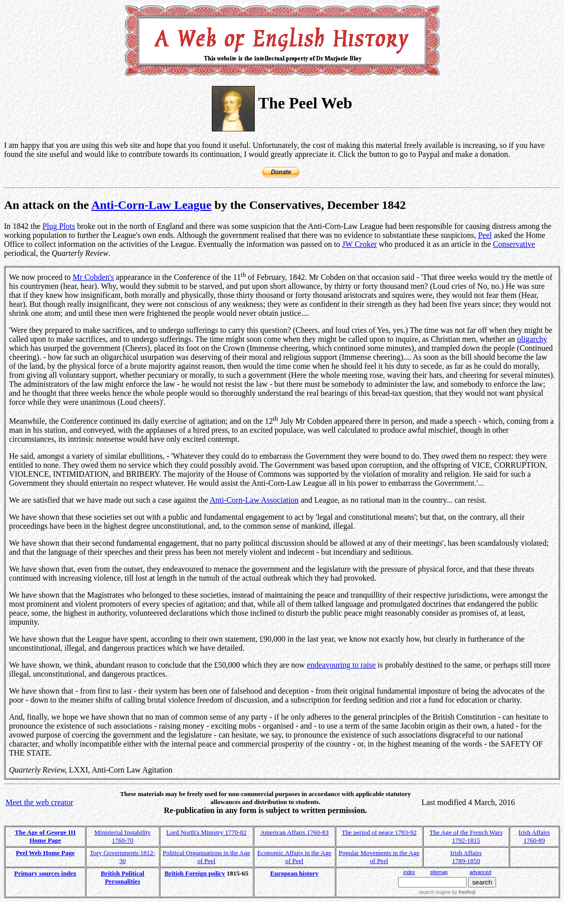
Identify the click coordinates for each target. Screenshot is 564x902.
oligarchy (532, 339)
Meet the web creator (39, 802)
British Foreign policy (194, 873)
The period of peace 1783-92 (379, 832)
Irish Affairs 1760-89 (534, 836)
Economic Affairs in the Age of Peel (294, 857)
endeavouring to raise (341, 665)
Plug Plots (58, 226)
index (409, 872)
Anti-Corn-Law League (151, 204)
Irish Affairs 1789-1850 (466, 857)
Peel (485, 235)
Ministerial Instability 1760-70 (122, 836)
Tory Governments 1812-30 (122, 857)
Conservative (514, 244)
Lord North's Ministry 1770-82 (206, 832)
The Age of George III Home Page (45, 836)
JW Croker (359, 244)
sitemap (439, 872)
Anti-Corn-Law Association (254, 500)
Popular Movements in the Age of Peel (379, 857)
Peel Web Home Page (45, 853)
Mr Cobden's (93, 277)
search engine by (447, 892)
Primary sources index (45, 873)
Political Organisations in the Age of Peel (206, 857)
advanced (480, 872)
